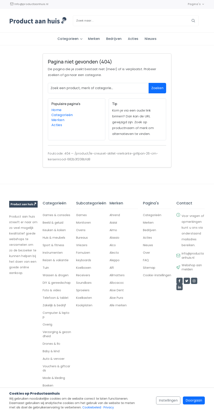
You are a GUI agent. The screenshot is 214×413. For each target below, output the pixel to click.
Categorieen (68, 39)
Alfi (112, 268)
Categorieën (62, 115)
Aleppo (115, 260)
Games (81, 215)
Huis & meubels (54, 238)
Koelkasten (84, 298)
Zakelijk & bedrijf (54, 305)
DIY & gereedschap (57, 283)
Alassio (114, 238)
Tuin (46, 268)
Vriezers (81, 245)
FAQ (146, 260)
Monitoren (83, 223)
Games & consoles (56, 215)
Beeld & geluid (53, 223)
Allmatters (117, 275)
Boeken (48, 386)
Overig (47, 325)
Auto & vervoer (54, 359)
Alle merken (118, 305)
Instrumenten (53, 253)
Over (146, 253)
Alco (113, 245)
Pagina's (196, 4)
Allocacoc (117, 283)
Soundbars (84, 283)
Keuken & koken (54, 230)
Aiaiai (113, 223)
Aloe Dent (117, 290)
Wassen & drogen (56, 275)
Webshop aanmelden (192, 267)
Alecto (114, 253)
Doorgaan (194, 400)
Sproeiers (82, 290)
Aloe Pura (116, 298)
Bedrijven (114, 39)
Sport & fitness (53, 245)
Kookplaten (84, 305)
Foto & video (52, 290)
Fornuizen (83, 253)
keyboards (83, 260)
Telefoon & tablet (56, 298)
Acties (133, 39)
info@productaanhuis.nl (193, 256)
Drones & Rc (51, 344)
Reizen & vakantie (56, 260)
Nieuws (151, 39)
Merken (94, 39)
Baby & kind (51, 351)
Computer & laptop (56, 315)
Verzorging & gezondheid (57, 334)
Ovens (80, 230)
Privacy (108, 407)
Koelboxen (83, 268)
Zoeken (157, 88)
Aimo (113, 230)
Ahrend (115, 215)
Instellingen (168, 400)
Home (56, 110)
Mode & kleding (54, 378)
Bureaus (82, 238)
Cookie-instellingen (157, 275)
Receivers (83, 275)
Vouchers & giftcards (56, 368)
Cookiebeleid (91, 407)
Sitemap (149, 268)
